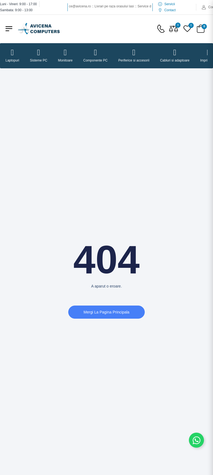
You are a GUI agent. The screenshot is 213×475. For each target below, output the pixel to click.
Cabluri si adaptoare (174, 55)
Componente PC (95, 55)
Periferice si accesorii (133, 55)
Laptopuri (12, 55)
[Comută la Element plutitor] (196, 440)
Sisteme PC (38, 55)
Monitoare (65, 55)
